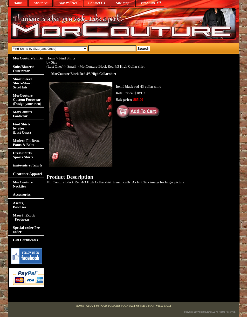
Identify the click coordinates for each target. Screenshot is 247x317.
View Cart (147, 3)
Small (71, 66)
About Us (41, 3)
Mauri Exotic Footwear (24, 217)
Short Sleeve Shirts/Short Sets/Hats (22, 83)
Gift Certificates (25, 240)
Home (51, 58)
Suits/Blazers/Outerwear (23, 69)
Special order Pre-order (27, 230)
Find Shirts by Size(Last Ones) (22, 128)
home (18, 3)
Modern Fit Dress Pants (26, 143)
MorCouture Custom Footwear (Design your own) (27, 100)
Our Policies (68, 3)
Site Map (122, 3)
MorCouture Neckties (23, 184)
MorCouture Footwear (23, 114)
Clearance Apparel (27, 174)
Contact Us (96, 3)
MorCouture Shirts (28, 58)
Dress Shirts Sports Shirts (23, 155)
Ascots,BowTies (19, 205)
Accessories (22, 194)
